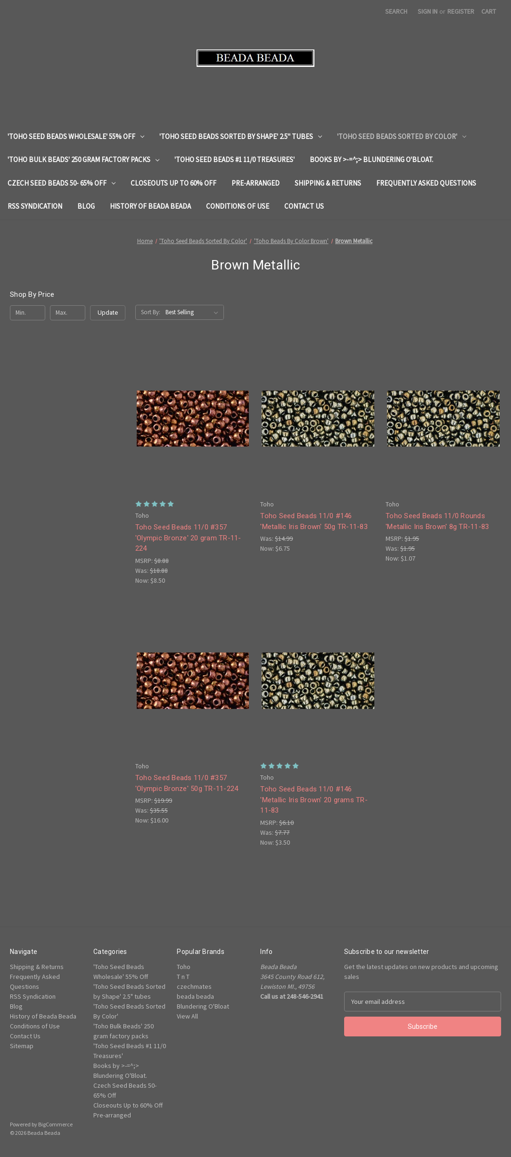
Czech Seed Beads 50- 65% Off (61, 183)
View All (187, 1016)
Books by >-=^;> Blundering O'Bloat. (371, 159)
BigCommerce (55, 1124)
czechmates (194, 986)
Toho (183, 966)
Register (460, 11)
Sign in (427, 11)
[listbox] (193, 312)
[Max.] (67, 312)
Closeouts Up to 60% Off (173, 183)
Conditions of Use (237, 206)
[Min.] (27, 312)
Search (396, 11)
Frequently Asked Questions (426, 183)
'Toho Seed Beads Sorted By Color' (401, 136)
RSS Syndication (35, 206)
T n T (183, 976)
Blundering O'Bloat (203, 1006)
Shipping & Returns (328, 183)
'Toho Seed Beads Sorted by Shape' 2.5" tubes (240, 136)
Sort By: (150, 312)
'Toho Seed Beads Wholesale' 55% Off (76, 136)
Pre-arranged (255, 183)
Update (108, 312)
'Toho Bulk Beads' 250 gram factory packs (83, 159)
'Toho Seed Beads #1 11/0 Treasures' (234, 159)
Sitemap (21, 1046)
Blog (86, 206)
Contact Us (304, 206)
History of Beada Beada (150, 206)
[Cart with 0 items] (488, 11)
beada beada (195, 996)
